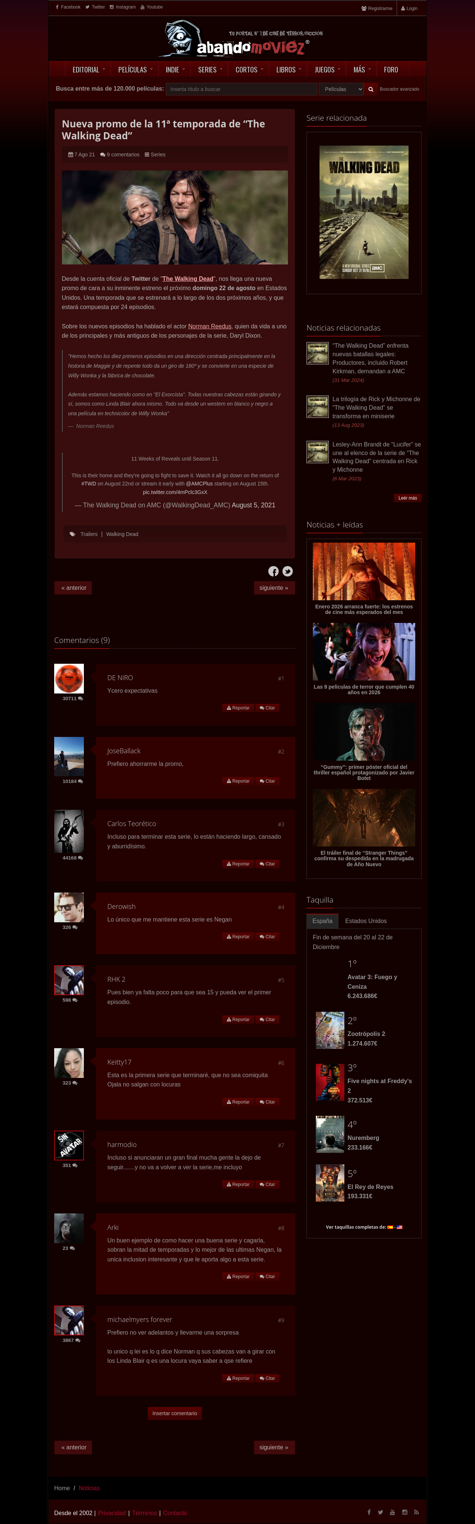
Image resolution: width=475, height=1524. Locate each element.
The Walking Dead (188, 279)
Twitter (95, 7)
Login (412, 8)
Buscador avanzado (399, 89)
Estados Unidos (366, 921)
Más (359, 69)
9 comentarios (123, 154)
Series (207, 69)
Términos (144, 1513)
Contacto (175, 1513)
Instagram (123, 7)
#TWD (88, 484)
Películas (132, 69)
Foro (391, 69)
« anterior (73, 588)
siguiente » (274, 588)
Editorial (86, 69)
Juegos (325, 69)
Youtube (152, 7)
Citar (267, 708)
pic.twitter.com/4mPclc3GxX (175, 492)
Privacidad (112, 1513)
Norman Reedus (210, 326)
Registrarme (380, 8)
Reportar (238, 708)
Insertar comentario (175, 1413)
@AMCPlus (199, 484)
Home (62, 1488)
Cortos (247, 69)
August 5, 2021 (253, 505)
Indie (172, 69)
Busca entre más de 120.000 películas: (110, 88)
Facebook (68, 7)
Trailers (89, 534)
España (322, 921)
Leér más (408, 498)
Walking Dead (122, 534)
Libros (286, 69)
